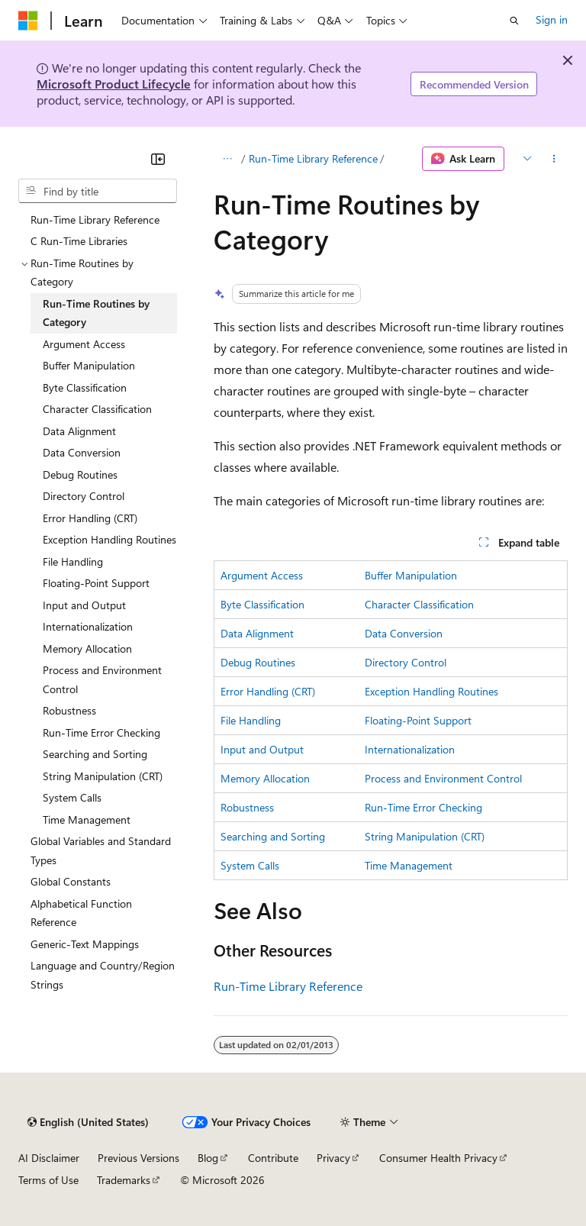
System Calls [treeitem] (72, 797)
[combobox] (97, 191)
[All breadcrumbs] (227, 159)
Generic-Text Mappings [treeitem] (85, 944)
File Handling (251, 720)
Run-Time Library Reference (313, 158)
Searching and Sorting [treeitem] (95, 754)
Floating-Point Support (418, 720)
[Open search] (514, 20)
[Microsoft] (28, 21)
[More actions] (554, 159)
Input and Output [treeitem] (84, 605)
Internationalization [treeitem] (88, 626)
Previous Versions (138, 1157)
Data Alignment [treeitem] (79, 431)
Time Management (408, 865)
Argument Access (262, 575)
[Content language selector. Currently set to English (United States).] (88, 1122)
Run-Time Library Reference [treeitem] (95, 219)
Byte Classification (262, 604)
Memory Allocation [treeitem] (87, 648)
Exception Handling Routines (431, 691)
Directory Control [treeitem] (83, 496)
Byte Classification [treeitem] (85, 387)
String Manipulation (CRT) (425, 836)
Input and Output (262, 749)
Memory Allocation (265, 778)
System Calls (250, 865)
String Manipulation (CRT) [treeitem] (103, 776)
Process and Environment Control (443, 778)
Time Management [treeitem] (86, 819)
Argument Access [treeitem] (84, 344)
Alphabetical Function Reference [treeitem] (81, 913)
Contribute (273, 1157)
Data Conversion (404, 633)
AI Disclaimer (48, 1157)
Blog (208, 1157)
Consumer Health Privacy (438, 1157)
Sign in (552, 19)
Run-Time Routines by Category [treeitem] (96, 313)
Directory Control (405, 662)
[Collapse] (158, 159)
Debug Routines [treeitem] (80, 474)
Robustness (247, 807)
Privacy (333, 1157)
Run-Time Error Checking (423, 807)
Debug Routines (258, 662)
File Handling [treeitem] (73, 561)
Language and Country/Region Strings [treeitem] (103, 975)
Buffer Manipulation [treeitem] (89, 365)
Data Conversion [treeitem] (82, 452)
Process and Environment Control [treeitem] (102, 679)
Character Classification (419, 604)
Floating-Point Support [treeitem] (96, 583)
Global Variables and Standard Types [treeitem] (101, 850)
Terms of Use (48, 1180)
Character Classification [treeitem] (97, 409)
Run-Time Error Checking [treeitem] (101, 732)
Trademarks (123, 1180)
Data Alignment (257, 633)
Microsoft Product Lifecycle (114, 84)
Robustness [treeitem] (69, 710)
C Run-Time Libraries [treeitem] (79, 241)
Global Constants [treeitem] (71, 881)
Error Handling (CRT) (268, 691)
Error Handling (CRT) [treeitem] (90, 518)
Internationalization (410, 749)
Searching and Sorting (273, 836)
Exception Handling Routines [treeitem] (109, 539)
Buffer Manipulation (411, 575)
